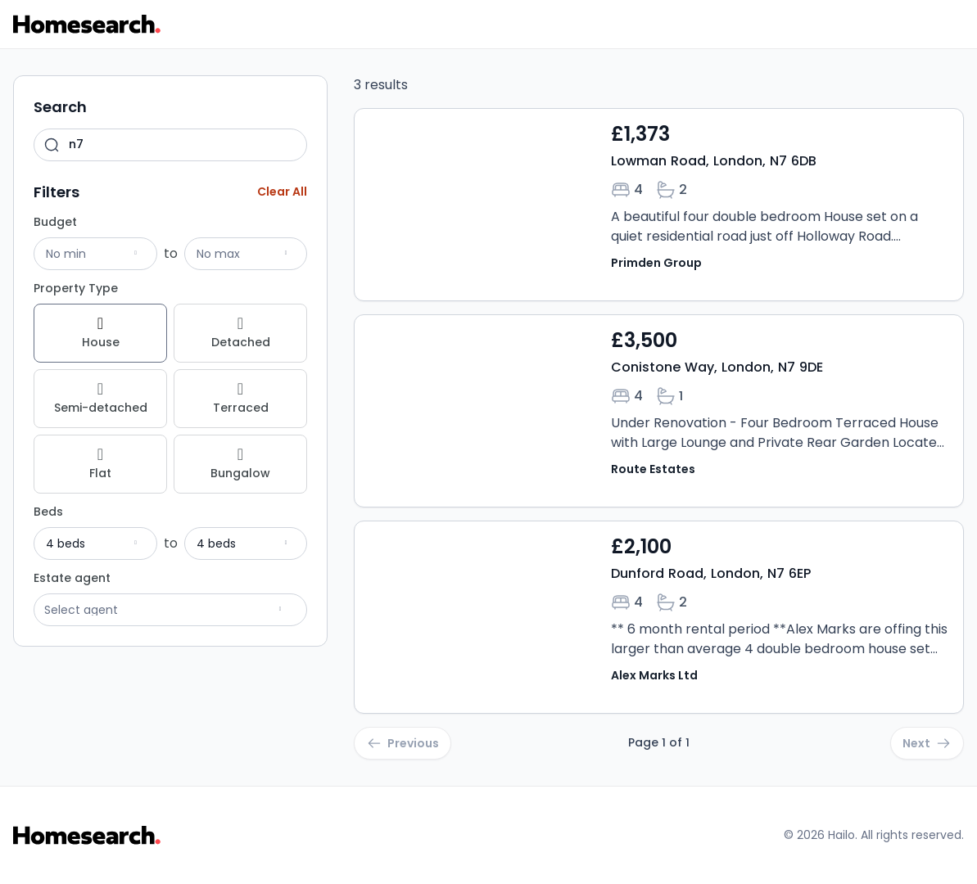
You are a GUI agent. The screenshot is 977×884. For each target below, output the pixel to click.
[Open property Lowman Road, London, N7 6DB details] (659, 204)
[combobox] (170, 145)
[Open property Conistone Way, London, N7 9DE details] (659, 411)
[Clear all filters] (282, 192)
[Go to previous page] (402, 743)
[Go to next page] (927, 743)
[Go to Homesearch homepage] (87, 24)
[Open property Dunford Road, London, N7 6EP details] (659, 617)
